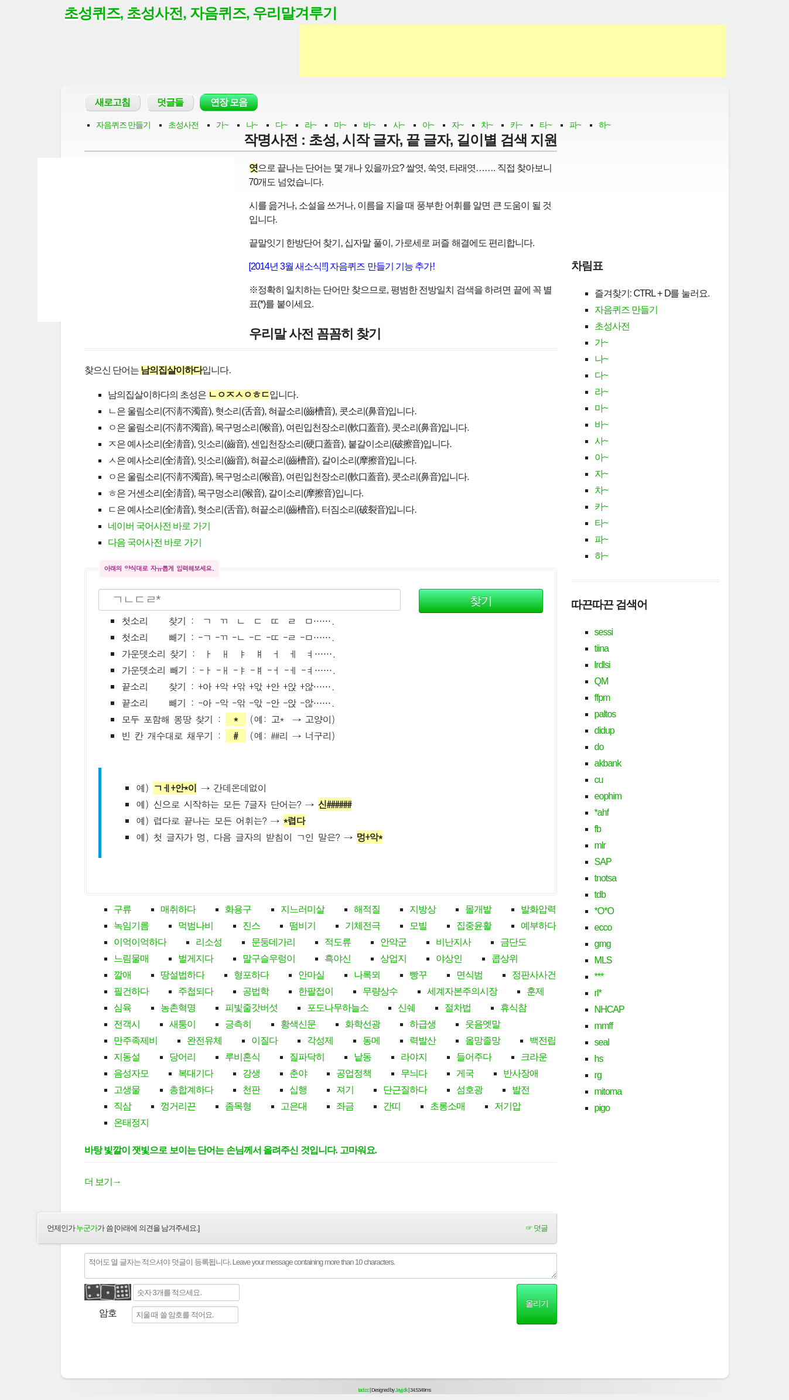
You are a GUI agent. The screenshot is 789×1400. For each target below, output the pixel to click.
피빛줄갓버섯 (251, 1008)
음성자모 (131, 1074)
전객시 (127, 1025)
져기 (345, 1090)
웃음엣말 (482, 1025)
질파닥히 (307, 1057)
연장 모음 (228, 103)
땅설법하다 (182, 975)
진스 (251, 926)
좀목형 (238, 1107)
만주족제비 (136, 1041)
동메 (371, 1041)
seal (602, 1042)
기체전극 (362, 926)
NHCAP (609, 1009)
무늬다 (414, 1074)
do (599, 747)
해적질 (367, 910)
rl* (598, 993)
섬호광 (469, 1090)
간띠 (392, 1107)
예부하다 (538, 926)
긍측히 (238, 1025)
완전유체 (204, 1041)
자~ (457, 125)
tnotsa (606, 878)
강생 (251, 1074)
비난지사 (453, 943)
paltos (605, 714)
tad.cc (363, 1390)
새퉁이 (182, 1025)
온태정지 (131, 1123)
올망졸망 (482, 1041)
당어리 (182, 1057)
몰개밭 (478, 910)
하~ (604, 125)
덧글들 (170, 103)
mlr (600, 845)
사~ (399, 125)
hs (599, 1059)
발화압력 (538, 910)
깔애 (122, 975)
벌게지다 (195, 959)
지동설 (127, 1057)
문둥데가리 (273, 943)
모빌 (418, 926)
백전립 (543, 1041)
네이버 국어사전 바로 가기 (159, 527)
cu (599, 780)
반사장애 (520, 1074)
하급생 (422, 1025)
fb (598, 829)
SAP (603, 862)
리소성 (209, 943)
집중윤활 (473, 926)
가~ (222, 125)
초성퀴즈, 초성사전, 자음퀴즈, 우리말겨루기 (201, 13)
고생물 (127, 1090)
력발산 (422, 1041)
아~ (428, 125)
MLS (603, 960)
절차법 (458, 1008)
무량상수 (380, 992)
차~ (487, 125)
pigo (602, 1108)
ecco (603, 927)
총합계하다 (191, 1090)
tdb (600, 895)
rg (598, 1075)
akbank (608, 763)
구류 (122, 910)
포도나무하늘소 (337, 1008)
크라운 (534, 1057)
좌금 (345, 1107)
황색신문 (298, 1025)
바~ (369, 125)
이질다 (264, 1041)
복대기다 (195, 1074)
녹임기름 (131, 926)
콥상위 (504, 959)
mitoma (608, 1091)
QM (602, 681)
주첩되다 (195, 992)
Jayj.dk (401, 1390)
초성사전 (183, 125)
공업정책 (353, 1074)
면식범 (469, 975)
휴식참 (513, 1008)
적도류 (338, 943)
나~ (252, 125)
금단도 (513, 943)
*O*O (604, 911)
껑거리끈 (178, 1107)
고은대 (294, 1107)
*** (599, 977)
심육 (122, 1008)
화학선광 (362, 1025)
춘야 (298, 1074)
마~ (340, 125)
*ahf (602, 812)
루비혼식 (242, 1057)
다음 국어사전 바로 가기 (154, 543)
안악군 (393, 943)
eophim (608, 796)
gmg (603, 944)
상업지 (393, 959)
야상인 (449, 959)
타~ (545, 125)
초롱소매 (447, 1107)
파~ (575, 125)
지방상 (422, 910)
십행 (298, 1090)
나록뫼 (367, 975)
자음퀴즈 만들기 (123, 125)
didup (604, 730)
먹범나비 (195, 926)
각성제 (320, 1041)
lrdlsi (602, 665)
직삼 (122, 1107)
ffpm (602, 698)
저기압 (507, 1107)
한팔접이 (315, 992)
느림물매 (131, 959)
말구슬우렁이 (268, 959)
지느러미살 (303, 910)
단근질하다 (405, 1090)
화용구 (238, 910)
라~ (310, 125)
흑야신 (338, 959)
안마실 (311, 975)
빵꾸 (418, 975)
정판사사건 (534, 975)
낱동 (362, 1057)
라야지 (414, 1057)
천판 (251, 1090)
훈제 (535, 992)
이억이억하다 (140, 943)
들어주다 (473, 1057)
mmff (604, 1026)
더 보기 (102, 1182)
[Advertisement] (512, 51)
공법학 (255, 992)
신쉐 (406, 1008)
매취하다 (178, 910)
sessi (604, 632)
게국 (465, 1074)
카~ (516, 125)
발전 (521, 1090)
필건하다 (131, 992)
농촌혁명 (178, 1008)
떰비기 (302, 926)
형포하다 (251, 975)
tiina (602, 648)
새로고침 (112, 103)
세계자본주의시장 (462, 992)
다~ (281, 125)
